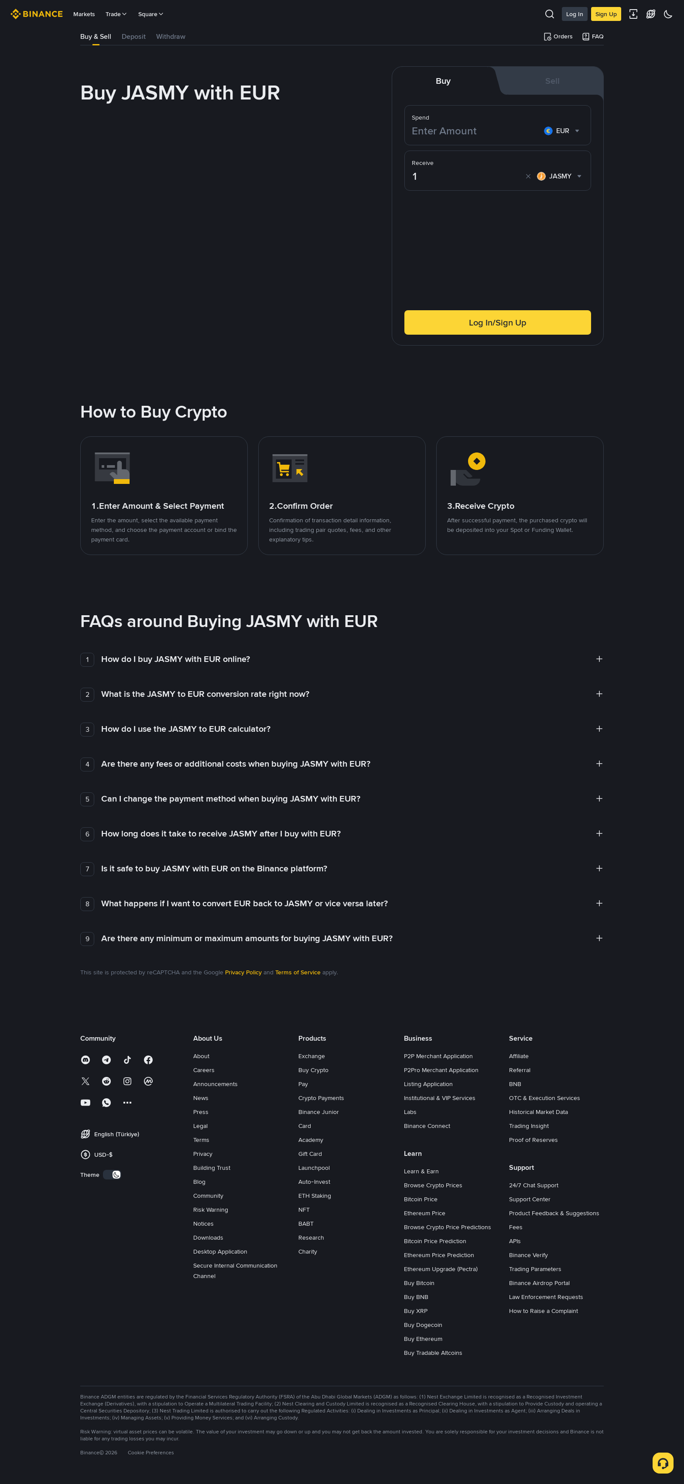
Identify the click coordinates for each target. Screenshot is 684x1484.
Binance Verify (528, 1255)
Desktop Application (220, 1251)
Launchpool (314, 1168)
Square (151, 14)
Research (311, 1237)
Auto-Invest (314, 1182)
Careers (204, 1070)
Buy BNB (416, 1297)
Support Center (530, 1199)
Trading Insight (529, 1126)
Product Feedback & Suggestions (554, 1213)
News (201, 1098)
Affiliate (519, 1056)
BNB (515, 1084)
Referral (519, 1070)
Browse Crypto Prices (433, 1185)
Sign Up (606, 14)
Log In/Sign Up (498, 322)
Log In (574, 14)
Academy (310, 1140)
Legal (200, 1126)
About (201, 1056)
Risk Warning (210, 1209)
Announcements (215, 1084)
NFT (304, 1209)
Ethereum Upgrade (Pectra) (441, 1269)
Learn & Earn (421, 1171)
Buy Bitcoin (419, 1283)
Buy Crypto (313, 1070)
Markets (84, 14)
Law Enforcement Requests (546, 1297)
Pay (303, 1084)
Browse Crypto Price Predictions (447, 1227)
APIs (515, 1241)
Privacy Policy (243, 972)
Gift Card (310, 1154)
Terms (201, 1140)
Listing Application (428, 1084)
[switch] (112, 1174)
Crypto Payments (321, 1098)
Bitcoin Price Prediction (435, 1241)
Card (304, 1126)
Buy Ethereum (423, 1339)
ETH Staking (314, 1196)
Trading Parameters (535, 1269)
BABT (306, 1223)
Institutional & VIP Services (439, 1098)
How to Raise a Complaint (543, 1311)
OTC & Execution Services (544, 1098)
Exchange (311, 1056)
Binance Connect (427, 1126)
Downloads (208, 1237)
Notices (203, 1223)
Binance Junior (318, 1112)
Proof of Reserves (533, 1140)
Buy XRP (416, 1311)
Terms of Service (298, 972)
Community (208, 1196)
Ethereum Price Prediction (439, 1255)
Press (201, 1112)
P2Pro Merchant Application (441, 1070)
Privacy (202, 1154)
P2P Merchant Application (438, 1056)
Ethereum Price (424, 1213)
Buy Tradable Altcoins (433, 1353)
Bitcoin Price (421, 1199)
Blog (199, 1182)
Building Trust (211, 1168)
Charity (307, 1251)
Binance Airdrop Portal (539, 1283)
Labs (410, 1112)
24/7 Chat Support (533, 1185)
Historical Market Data (538, 1112)
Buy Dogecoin (423, 1325)
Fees (516, 1227)
